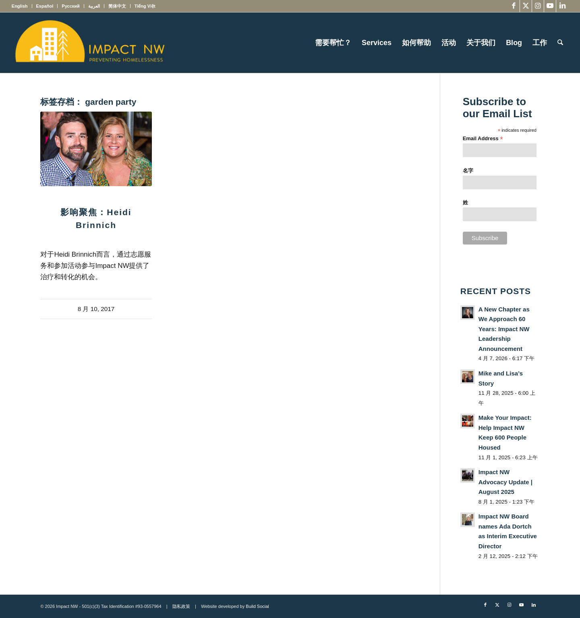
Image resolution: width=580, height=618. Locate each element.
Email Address (483, 138)
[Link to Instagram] (538, 6)
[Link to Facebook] (514, 6)
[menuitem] (22, 6)
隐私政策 (181, 606)
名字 (468, 171)
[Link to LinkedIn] (562, 6)
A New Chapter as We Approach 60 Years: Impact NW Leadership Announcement (504, 329)
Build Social (257, 606)
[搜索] (560, 42)
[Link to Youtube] (550, 6)
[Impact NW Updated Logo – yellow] (89, 42)
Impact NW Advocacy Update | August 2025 (505, 482)
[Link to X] (526, 6)
